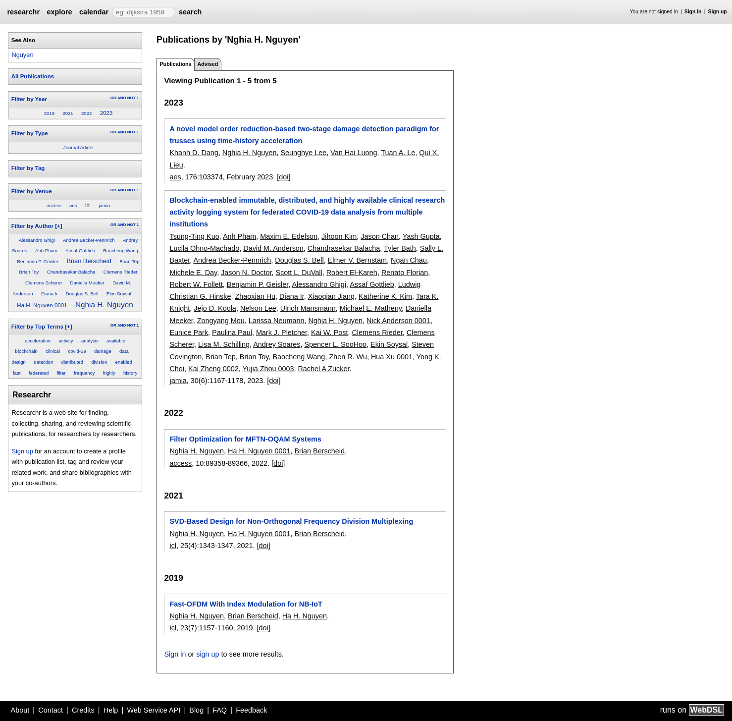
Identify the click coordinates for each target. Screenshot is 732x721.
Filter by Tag (28, 168)
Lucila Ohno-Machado (204, 248)
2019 (49, 113)
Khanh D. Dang (193, 153)
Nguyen (22, 54)
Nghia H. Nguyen (104, 304)
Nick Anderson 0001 (398, 321)
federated (39, 373)
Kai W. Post (329, 332)
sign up (207, 654)
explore (59, 12)
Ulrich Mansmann (308, 308)
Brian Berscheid (88, 261)
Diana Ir (49, 293)
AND (121, 98)
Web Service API (153, 710)
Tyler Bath (400, 248)
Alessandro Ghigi (37, 240)
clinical (53, 351)
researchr (23, 12)
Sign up (717, 11)
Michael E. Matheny (371, 308)
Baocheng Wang (120, 250)
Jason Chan (380, 236)
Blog (196, 710)
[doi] (283, 177)
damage (102, 351)
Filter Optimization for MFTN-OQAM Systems (245, 439)
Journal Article (78, 147)
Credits (83, 710)
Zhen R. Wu (348, 357)
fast (16, 373)
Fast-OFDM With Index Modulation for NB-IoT (245, 604)
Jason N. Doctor (246, 273)
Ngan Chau (409, 260)
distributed (72, 362)
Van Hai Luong (353, 153)
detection (43, 362)
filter (61, 373)
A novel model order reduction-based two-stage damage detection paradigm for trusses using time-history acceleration (304, 135)
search (190, 12)
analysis (90, 340)
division (99, 362)
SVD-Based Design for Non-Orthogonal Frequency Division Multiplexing (291, 521)
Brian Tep (129, 261)
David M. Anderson (273, 248)
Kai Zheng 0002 (213, 369)
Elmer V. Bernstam (357, 260)
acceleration (38, 340)
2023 (106, 113)
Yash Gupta (421, 236)
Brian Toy (29, 272)
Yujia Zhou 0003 (268, 369)
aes (73, 205)
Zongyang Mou (221, 321)
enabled (123, 362)
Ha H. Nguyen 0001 (42, 305)
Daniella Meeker (87, 282)
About (20, 710)
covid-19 (77, 351)
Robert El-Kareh (351, 273)
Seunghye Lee (303, 153)
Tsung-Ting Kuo (194, 236)
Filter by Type (29, 133)
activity (65, 340)
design (19, 362)
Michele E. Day (193, 273)
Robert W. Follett (195, 284)
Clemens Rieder (121, 272)
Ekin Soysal (118, 293)
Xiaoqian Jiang (331, 296)
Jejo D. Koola (215, 308)
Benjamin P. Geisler (38, 261)
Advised (207, 64)
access (54, 205)
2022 (86, 113)
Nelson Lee (258, 308)
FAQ (219, 710)
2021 (67, 113)
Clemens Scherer (43, 282)
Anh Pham (46, 250)
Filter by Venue (31, 191)
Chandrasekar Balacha (71, 272)
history (130, 373)
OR (113, 98)
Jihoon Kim (339, 236)
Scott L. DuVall (299, 273)
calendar (93, 12)
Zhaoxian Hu (255, 296)
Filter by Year (29, 99)
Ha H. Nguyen (304, 616)
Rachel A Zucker (323, 369)
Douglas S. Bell (82, 293)
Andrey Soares (276, 344)
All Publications (32, 76)
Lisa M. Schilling (224, 344)
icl (88, 205)
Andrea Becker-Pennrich (89, 240)
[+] (58, 226)
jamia (104, 205)
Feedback (251, 710)
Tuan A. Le (398, 153)
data (124, 351)
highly (109, 373)
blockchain (26, 351)
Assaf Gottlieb (80, 250)
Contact (50, 710)
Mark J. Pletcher (281, 332)
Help (111, 710)
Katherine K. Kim (385, 296)
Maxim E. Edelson (288, 236)
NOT (131, 98)
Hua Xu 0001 (392, 357)
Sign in (693, 11)
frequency (84, 373)
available (115, 340)
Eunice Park (188, 332)
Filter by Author (32, 226)
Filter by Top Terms (37, 327)
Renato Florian (404, 273)
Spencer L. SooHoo (335, 344)
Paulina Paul (232, 332)
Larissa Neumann (277, 321)
